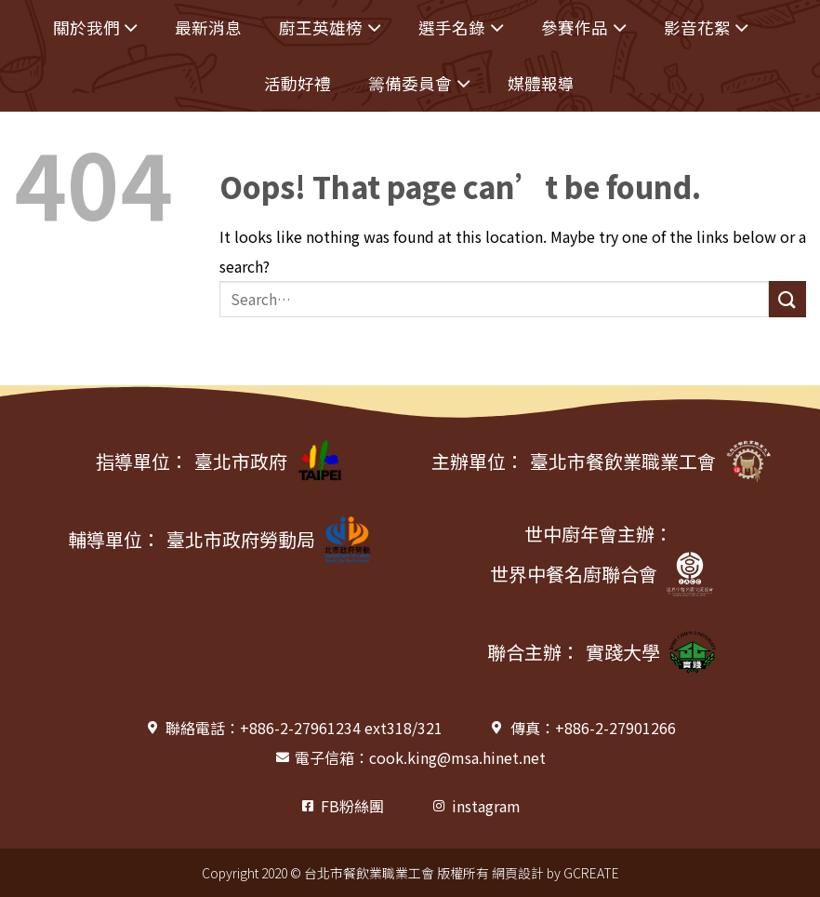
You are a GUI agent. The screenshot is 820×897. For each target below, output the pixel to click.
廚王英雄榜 (330, 28)
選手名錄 (461, 28)
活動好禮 (297, 83)
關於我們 (96, 28)
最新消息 (208, 27)
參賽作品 (584, 28)
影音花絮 (706, 28)
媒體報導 (541, 83)
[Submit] (787, 299)
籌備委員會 (419, 84)
